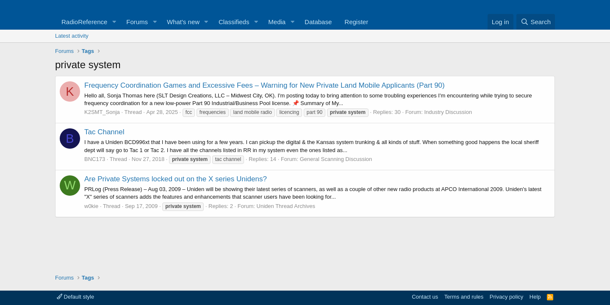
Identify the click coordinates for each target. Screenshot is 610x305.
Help (535, 297)
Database (318, 21)
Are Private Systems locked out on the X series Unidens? (175, 179)
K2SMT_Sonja (102, 112)
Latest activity (72, 36)
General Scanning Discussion (336, 159)
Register (356, 21)
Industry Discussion (448, 112)
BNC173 (94, 159)
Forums (137, 21)
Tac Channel (104, 132)
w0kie (91, 206)
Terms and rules (463, 297)
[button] (114, 22)
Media (277, 21)
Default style (75, 297)
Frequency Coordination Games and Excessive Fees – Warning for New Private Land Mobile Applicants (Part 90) (264, 85)
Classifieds (234, 21)
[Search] (535, 22)
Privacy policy (506, 297)
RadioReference (84, 21)
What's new (183, 21)
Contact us (425, 297)
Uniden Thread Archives (286, 206)
